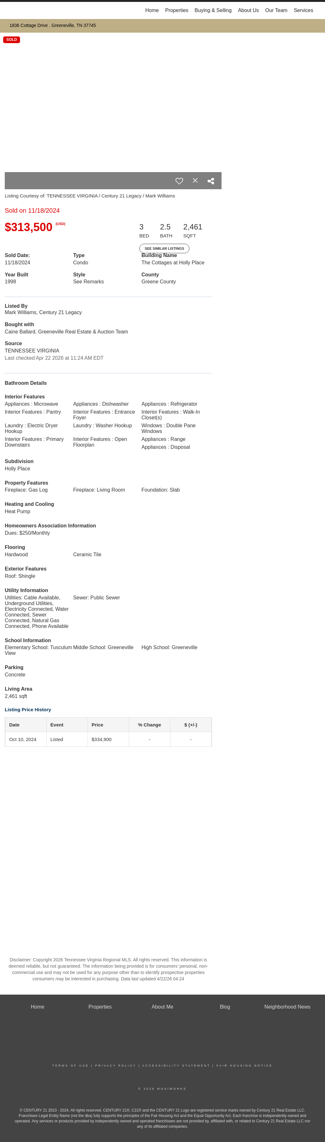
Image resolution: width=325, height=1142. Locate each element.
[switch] (179, 181)
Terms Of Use (70, 1065)
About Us (248, 10)
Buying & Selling (213, 10)
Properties (176, 10)
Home (152, 10)
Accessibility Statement (176, 1065)
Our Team (276, 10)
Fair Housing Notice (244, 1065)
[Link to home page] (12, 10)
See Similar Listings (164, 248)
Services (303, 10)
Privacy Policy (115, 1065)
